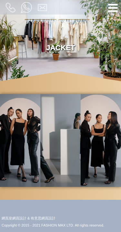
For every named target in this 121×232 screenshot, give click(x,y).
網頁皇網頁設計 (14, 218)
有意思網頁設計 (43, 218)
